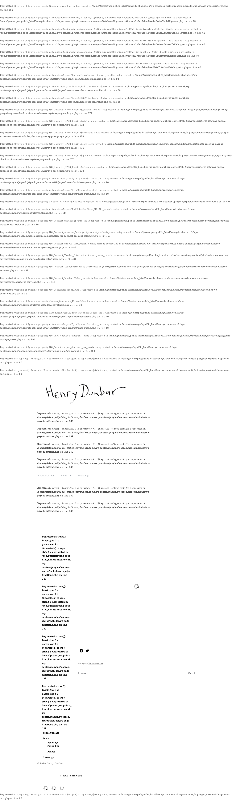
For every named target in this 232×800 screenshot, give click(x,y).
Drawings (83, 475)
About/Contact (46, 475)
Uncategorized (95, 663)
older (190, 672)
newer (84, 672)
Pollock (51, 751)
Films (64, 475)
